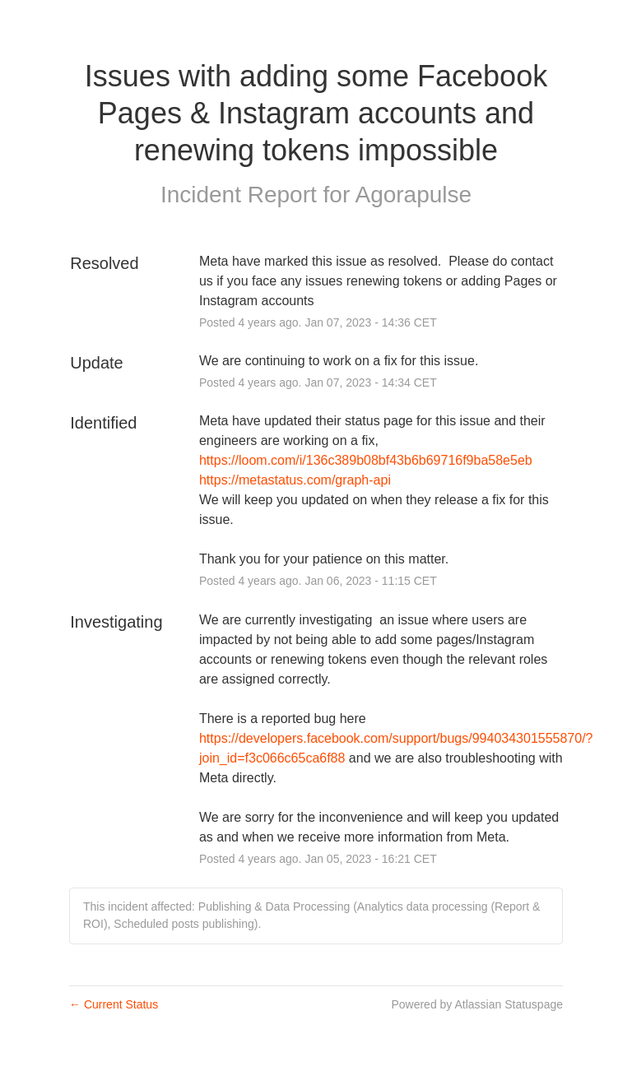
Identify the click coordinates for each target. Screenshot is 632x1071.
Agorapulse (413, 194)
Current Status (113, 1004)
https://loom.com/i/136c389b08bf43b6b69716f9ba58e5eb (365, 460)
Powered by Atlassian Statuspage (477, 1004)
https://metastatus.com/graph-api (295, 480)
